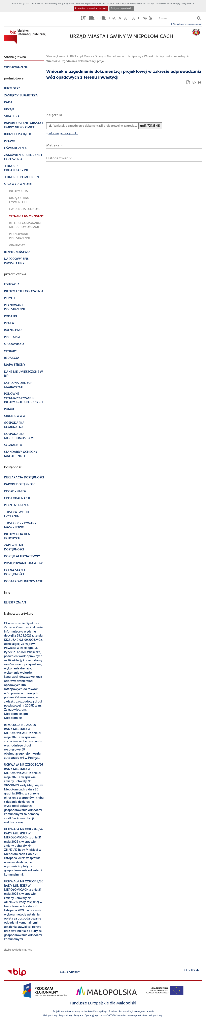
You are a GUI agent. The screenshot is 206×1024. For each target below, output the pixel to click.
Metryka (52, 145)
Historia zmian (57, 158)
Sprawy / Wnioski (143, 56)
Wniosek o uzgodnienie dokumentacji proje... (76, 61)
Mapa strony (70, 972)
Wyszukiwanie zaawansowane (186, 24)
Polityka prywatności (122, 8)
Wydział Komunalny (172, 56)
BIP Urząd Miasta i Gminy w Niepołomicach (98, 56)
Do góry (191, 970)
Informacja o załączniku (62, 133)
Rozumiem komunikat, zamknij (91, 8)
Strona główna (55, 56)
